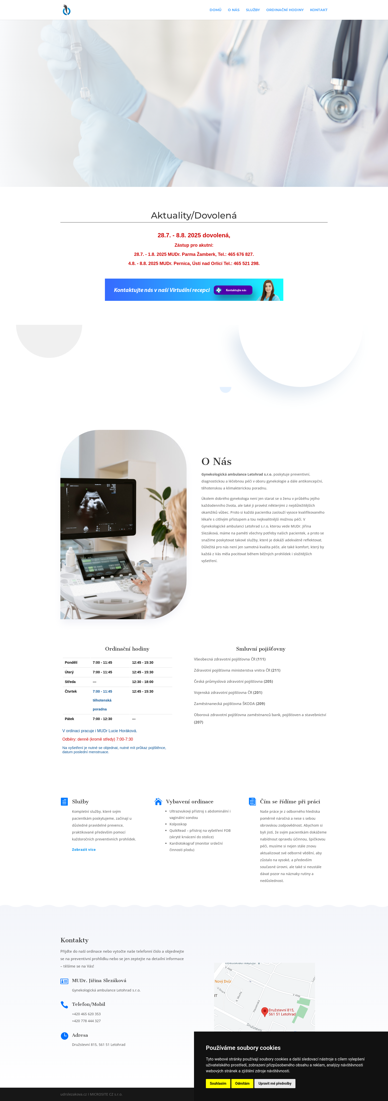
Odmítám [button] (242, 1083)
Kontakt (319, 10)
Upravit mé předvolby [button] (274, 1083)
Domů (215, 10)
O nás (234, 10)
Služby (253, 10)
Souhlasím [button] (218, 1083)
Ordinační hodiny (285, 10)
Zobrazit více (84, 849)
